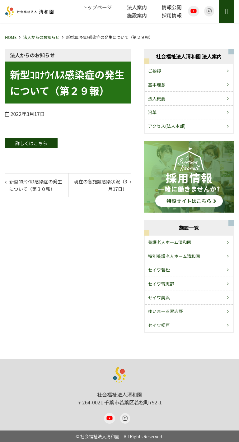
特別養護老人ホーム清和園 (174, 256)
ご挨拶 (154, 71)
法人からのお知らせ (41, 37)
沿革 (152, 112)
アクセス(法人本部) (167, 126)
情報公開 (172, 7)
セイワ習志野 (161, 284)
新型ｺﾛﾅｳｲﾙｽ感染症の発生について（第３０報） (37, 187)
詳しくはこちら (34, 143)
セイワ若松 (159, 270)
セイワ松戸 (159, 325)
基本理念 (157, 84)
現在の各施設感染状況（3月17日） (101, 187)
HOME (10, 37)
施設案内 (137, 15)
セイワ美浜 (159, 297)
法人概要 (157, 98)
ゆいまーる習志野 (165, 311)
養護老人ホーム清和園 (170, 242)
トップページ (97, 7)
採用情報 (172, 15)
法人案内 (137, 7)
